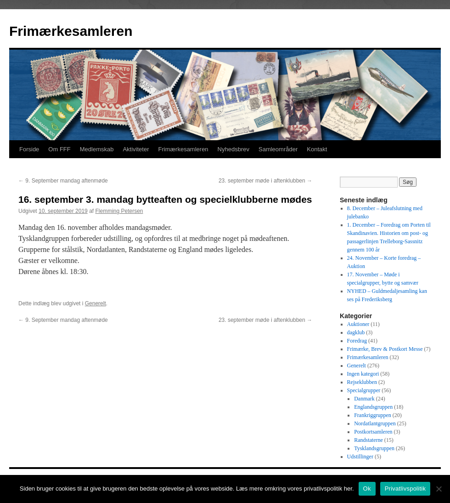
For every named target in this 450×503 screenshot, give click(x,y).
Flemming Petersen (119, 211)
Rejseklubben (362, 382)
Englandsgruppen (373, 407)
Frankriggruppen (372, 415)
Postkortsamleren (373, 432)
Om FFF (59, 149)
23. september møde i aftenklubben (265, 180)
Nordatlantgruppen (375, 423)
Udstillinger (360, 456)
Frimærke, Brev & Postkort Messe (385, 349)
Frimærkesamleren (70, 31)
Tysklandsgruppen (374, 448)
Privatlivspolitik (405, 488)
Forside (29, 149)
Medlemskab (97, 149)
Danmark (364, 398)
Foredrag (357, 340)
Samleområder (278, 149)
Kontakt (317, 149)
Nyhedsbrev (233, 149)
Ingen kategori (363, 374)
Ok (367, 488)
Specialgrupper (364, 390)
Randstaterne (368, 440)
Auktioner (358, 324)
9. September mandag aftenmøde (63, 180)
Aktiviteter (136, 149)
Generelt (95, 303)
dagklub (356, 332)
